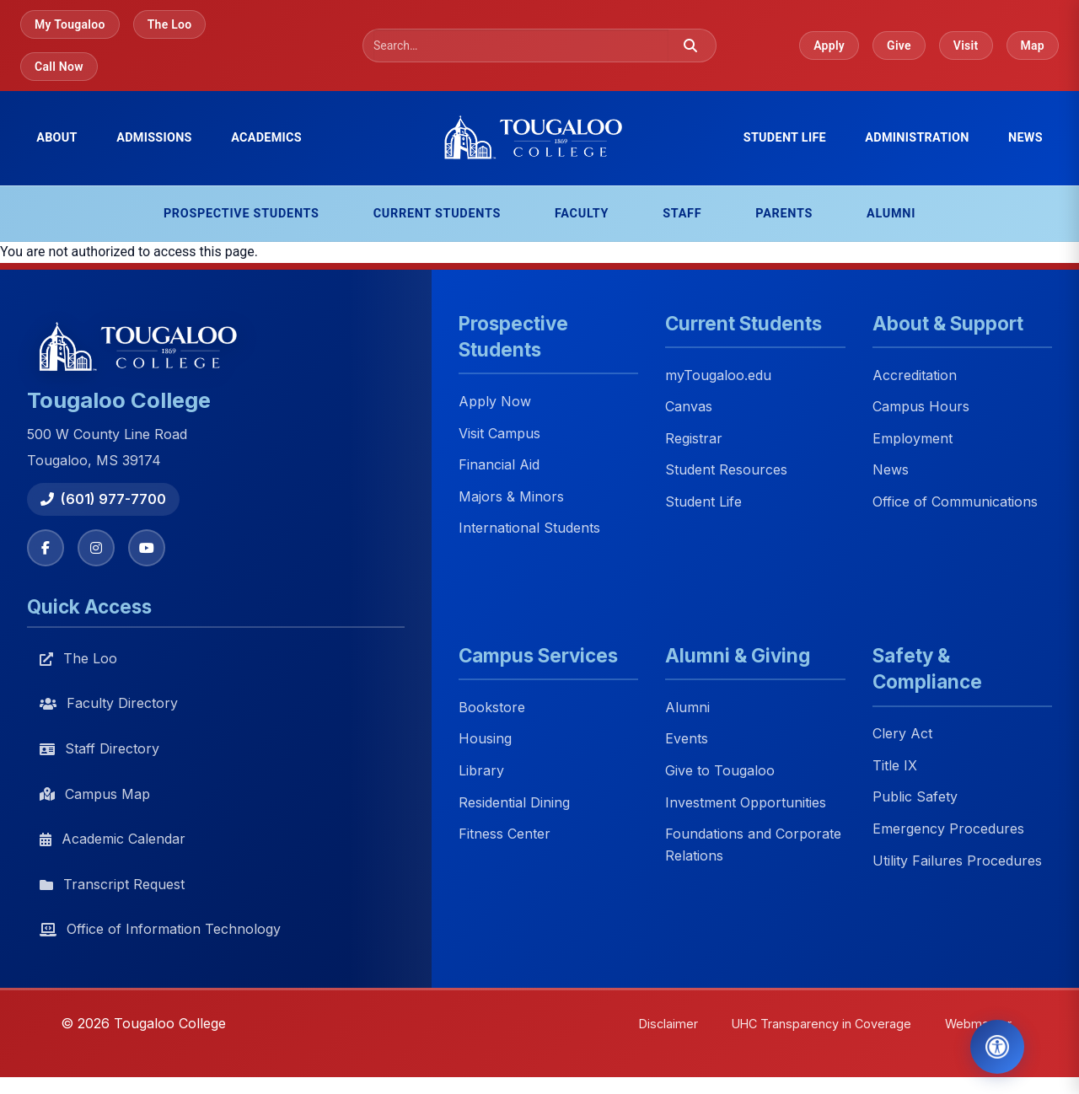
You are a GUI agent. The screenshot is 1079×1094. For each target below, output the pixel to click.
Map (1033, 45)
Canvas (688, 407)
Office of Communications (955, 501)
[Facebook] (45, 547)
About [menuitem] (57, 138)
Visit (966, 45)
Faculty (582, 213)
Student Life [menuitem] (784, 138)
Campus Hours (920, 407)
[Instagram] (96, 547)
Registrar (693, 438)
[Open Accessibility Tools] (997, 1047)
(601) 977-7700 (103, 499)
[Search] (520, 45)
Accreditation (914, 375)
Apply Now (495, 401)
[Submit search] (690, 45)
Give (899, 45)
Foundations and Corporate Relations (753, 845)
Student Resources (726, 470)
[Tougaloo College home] (539, 138)
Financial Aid (499, 465)
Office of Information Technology (160, 928)
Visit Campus (499, 433)
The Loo (170, 24)
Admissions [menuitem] (154, 138)
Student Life (703, 501)
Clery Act (902, 734)
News (1025, 138)
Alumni (891, 213)
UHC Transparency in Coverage (821, 1023)
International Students (529, 528)
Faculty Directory (109, 702)
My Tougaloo (70, 24)
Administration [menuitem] (917, 138)
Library (481, 770)
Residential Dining (514, 802)
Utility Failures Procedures (957, 860)
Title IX (894, 765)
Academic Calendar (112, 838)
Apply (829, 45)
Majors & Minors (511, 496)
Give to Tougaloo (720, 770)
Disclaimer (668, 1023)
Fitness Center (504, 834)
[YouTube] (146, 547)
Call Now (59, 66)
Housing (485, 739)
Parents (784, 213)
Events (686, 739)
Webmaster (978, 1023)
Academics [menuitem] (266, 138)
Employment (912, 438)
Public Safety (915, 797)
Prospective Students (241, 213)
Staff (682, 213)
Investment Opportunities (745, 802)
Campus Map (95, 794)
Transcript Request (112, 884)
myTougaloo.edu (718, 375)
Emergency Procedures (948, 828)
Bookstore (492, 707)
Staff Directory (99, 748)
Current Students (437, 213)
